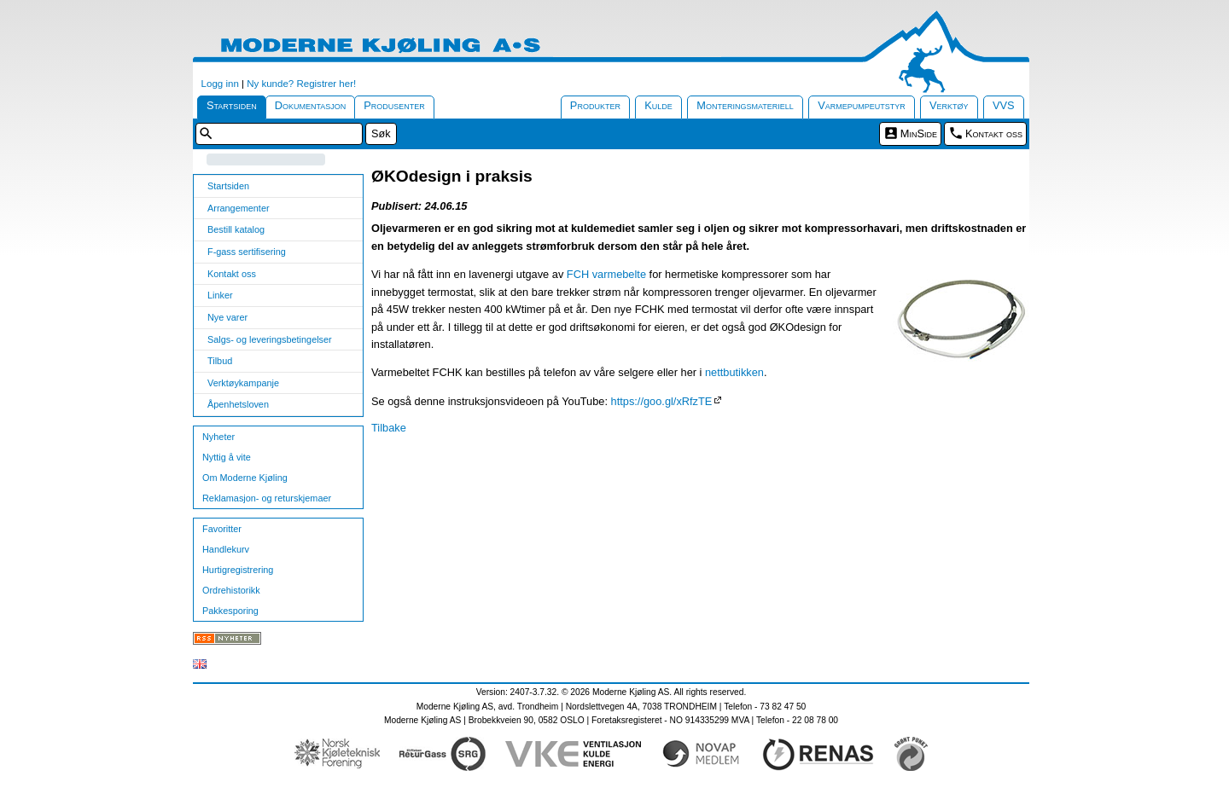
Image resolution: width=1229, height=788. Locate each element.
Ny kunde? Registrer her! (301, 83)
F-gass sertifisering (246, 251)
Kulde (658, 105)
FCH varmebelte (606, 274)
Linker (220, 295)
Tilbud (219, 361)
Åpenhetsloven (238, 404)
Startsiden (232, 105)
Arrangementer (238, 208)
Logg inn (220, 83)
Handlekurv (225, 549)
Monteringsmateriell (745, 105)
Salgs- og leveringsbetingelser (269, 339)
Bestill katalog (236, 229)
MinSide (918, 133)
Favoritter (222, 529)
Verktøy (949, 105)
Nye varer (227, 317)
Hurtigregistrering (237, 570)
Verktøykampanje (243, 383)
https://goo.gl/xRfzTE (662, 401)
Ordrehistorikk (231, 590)
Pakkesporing (230, 610)
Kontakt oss (993, 133)
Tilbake (388, 427)
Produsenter (394, 105)
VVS (1004, 105)
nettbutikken (734, 372)
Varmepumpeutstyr (862, 105)
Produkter (595, 105)
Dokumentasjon (311, 105)
